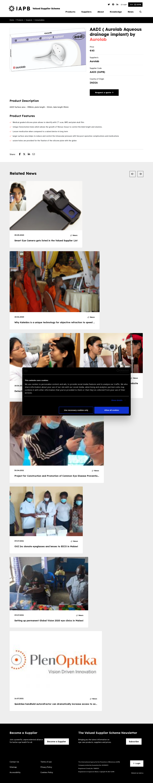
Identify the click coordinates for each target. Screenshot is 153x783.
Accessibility (15, 772)
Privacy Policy (46, 767)
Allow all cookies (111, 410)
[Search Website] (140, 11)
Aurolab (98, 39)
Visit (135, 4)
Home (12, 20)
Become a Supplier (56, 741)
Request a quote (104, 92)
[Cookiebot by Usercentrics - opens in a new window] (118, 371)
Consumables (39, 20)
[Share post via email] (34, 154)
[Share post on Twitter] (25, 154)
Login (124, 4)
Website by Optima (137, 773)
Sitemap (13, 767)
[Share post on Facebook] (21, 154)
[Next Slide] (140, 174)
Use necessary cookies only (76, 410)
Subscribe (134, 741)
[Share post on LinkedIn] (30, 154)
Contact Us (14, 762)
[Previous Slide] (133, 174)
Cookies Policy (46, 772)
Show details (117, 400)
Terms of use (46, 762)
